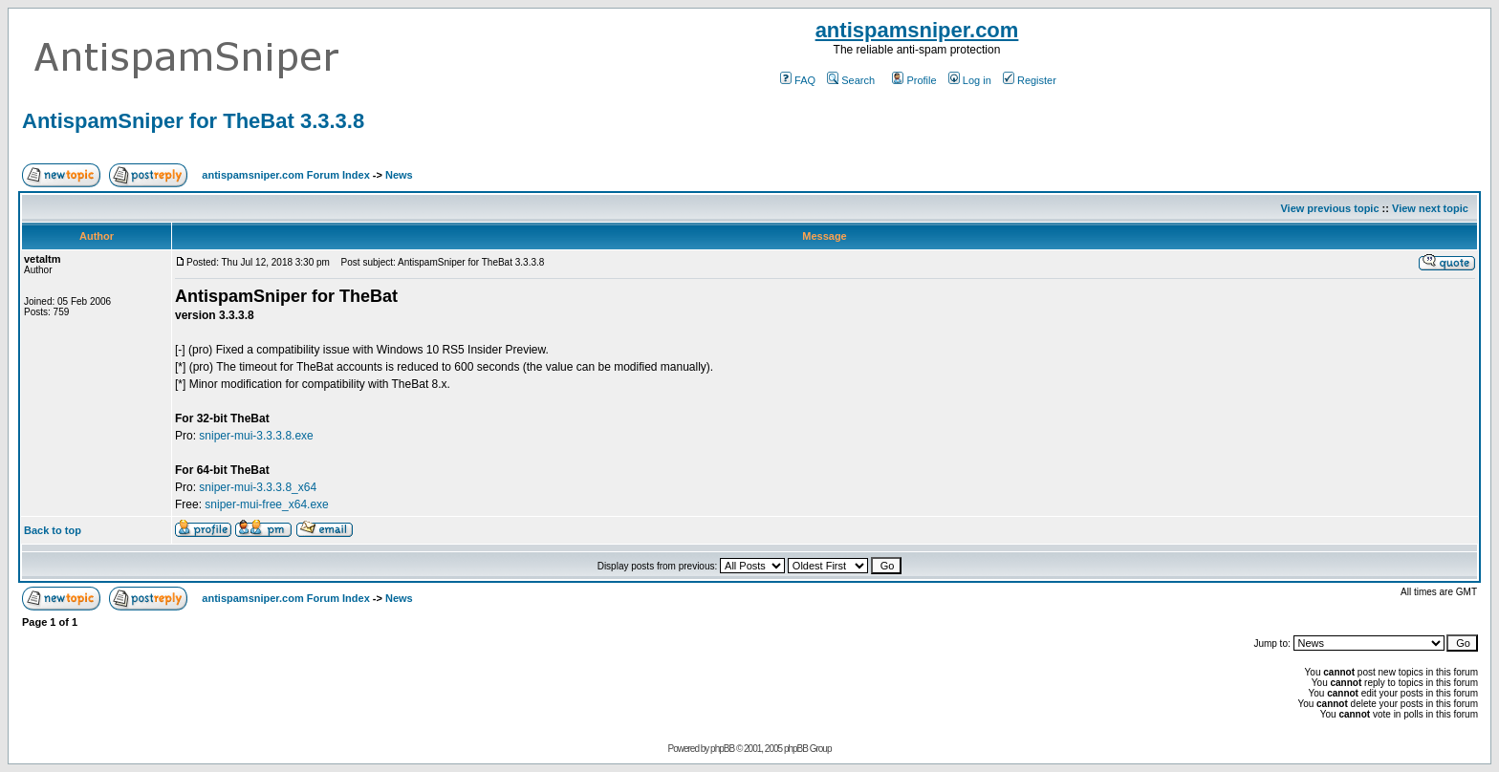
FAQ (797, 80)
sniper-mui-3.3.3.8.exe (256, 435)
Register (1029, 80)
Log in (969, 80)
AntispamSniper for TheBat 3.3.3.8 (193, 121)
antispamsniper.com (917, 30)
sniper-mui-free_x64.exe (266, 504)
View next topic (1430, 208)
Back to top (52, 530)
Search (851, 80)
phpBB (722, 748)
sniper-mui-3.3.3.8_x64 (257, 487)
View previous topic (1329, 208)
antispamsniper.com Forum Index (285, 175)
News (399, 175)
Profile (914, 80)
